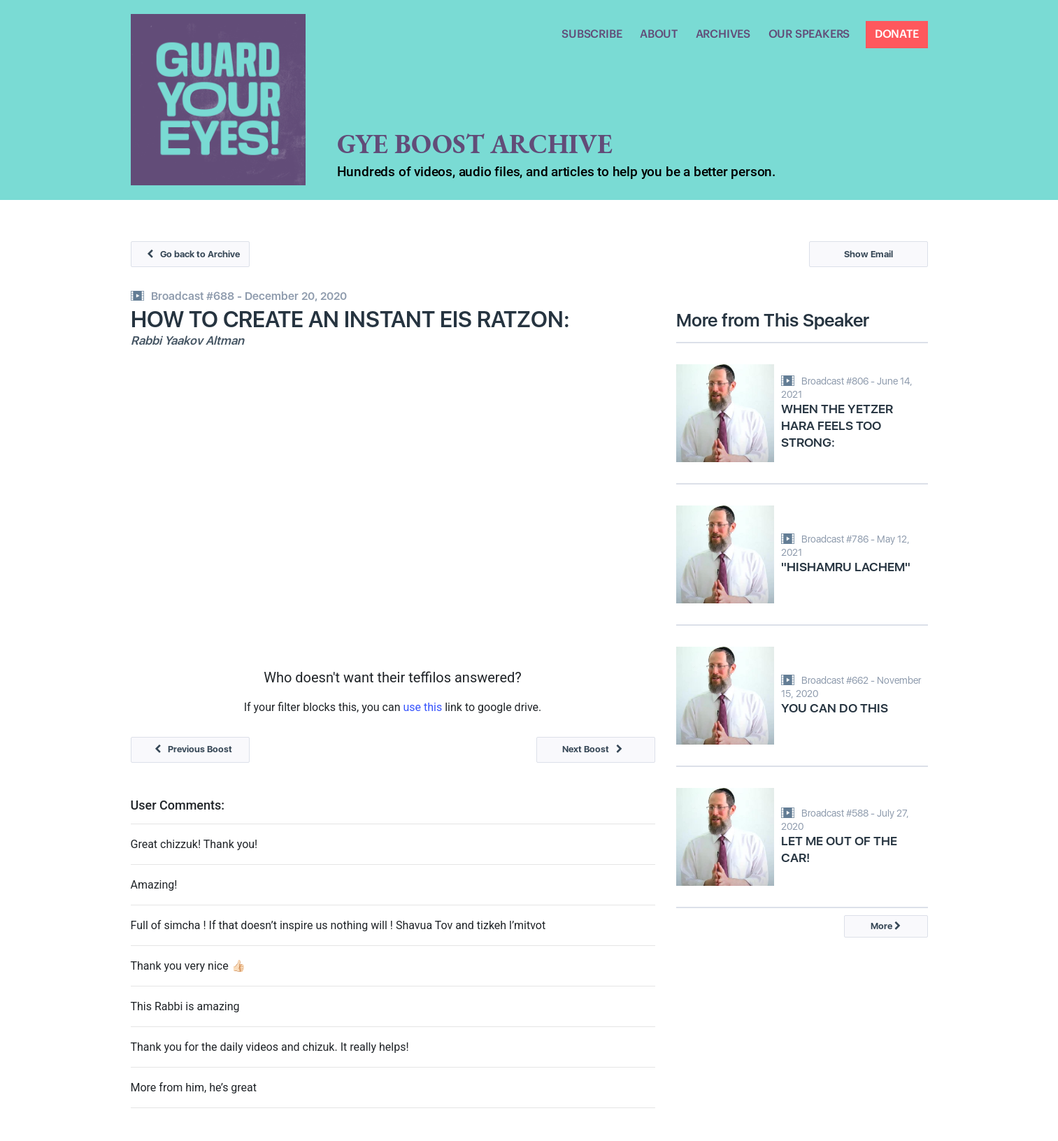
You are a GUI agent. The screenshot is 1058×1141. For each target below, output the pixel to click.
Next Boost (595, 749)
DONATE (897, 34)
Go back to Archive (190, 254)
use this (422, 707)
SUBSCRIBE (592, 34)
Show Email (868, 254)
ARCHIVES (723, 34)
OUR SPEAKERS (809, 34)
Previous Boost (190, 749)
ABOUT (659, 34)
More (886, 926)
